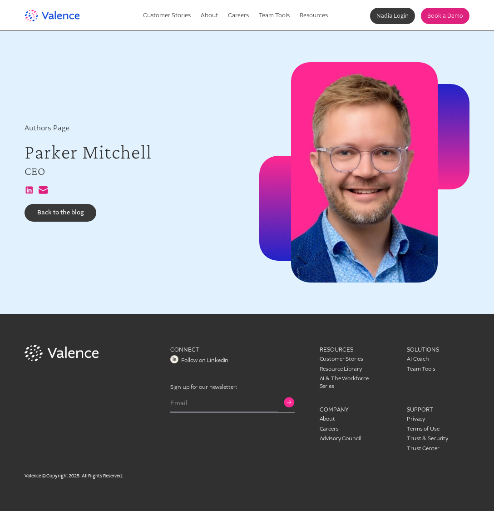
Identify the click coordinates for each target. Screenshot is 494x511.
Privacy (416, 418)
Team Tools (274, 15)
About (209, 15)
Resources (314, 15)
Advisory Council (340, 438)
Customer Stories (167, 15)
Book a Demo (445, 16)
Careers (238, 15)
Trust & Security (427, 438)
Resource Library (341, 368)
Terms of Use (423, 428)
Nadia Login (392, 16)
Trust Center (423, 448)
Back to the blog (60, 212)
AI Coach (418, 358)
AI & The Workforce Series (344, 382)
